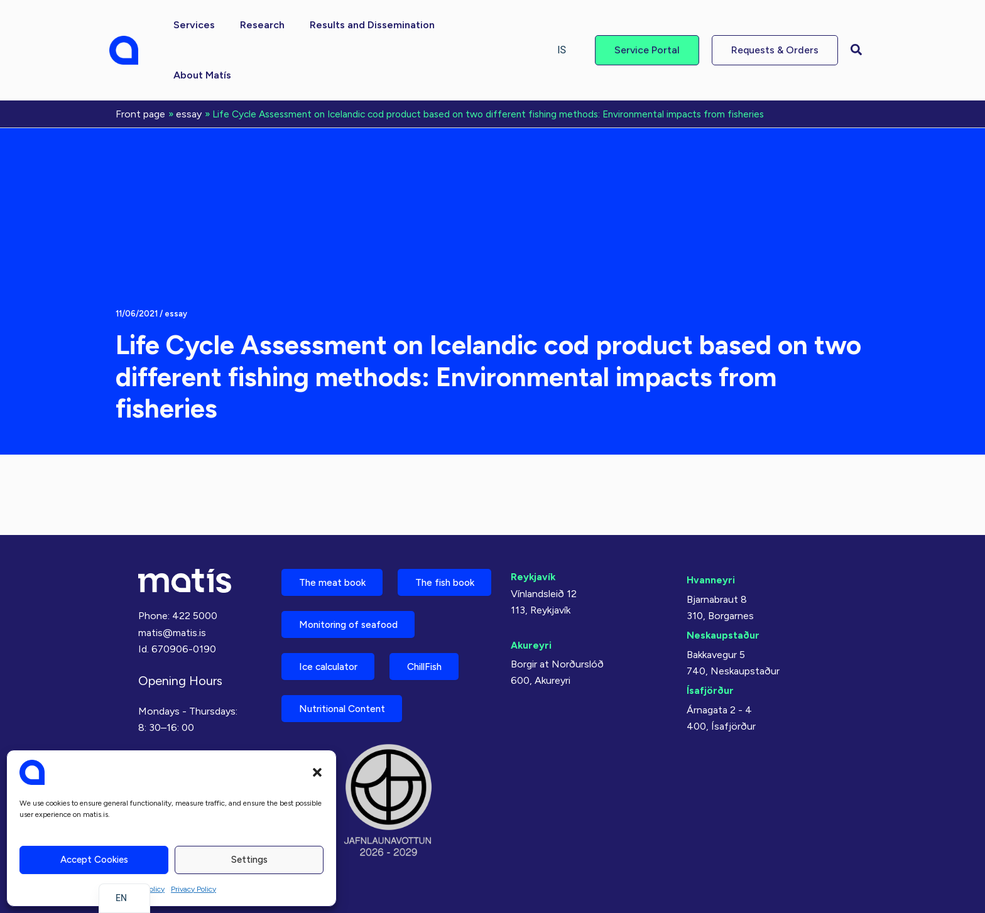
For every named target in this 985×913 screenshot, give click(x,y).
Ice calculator (332, 663)
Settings (249, 859)
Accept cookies (94, 859)
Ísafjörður (710, 639)
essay (176, 262)
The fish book (332, 575)
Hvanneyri (711, 528)
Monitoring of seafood (353, 619)
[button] (317, 772)
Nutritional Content (346, 707)
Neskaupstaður (723, 584)
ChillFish (436, 663)
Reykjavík (534, 525)
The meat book (335, 532)
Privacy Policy (193, 889)
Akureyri (531, 594)
